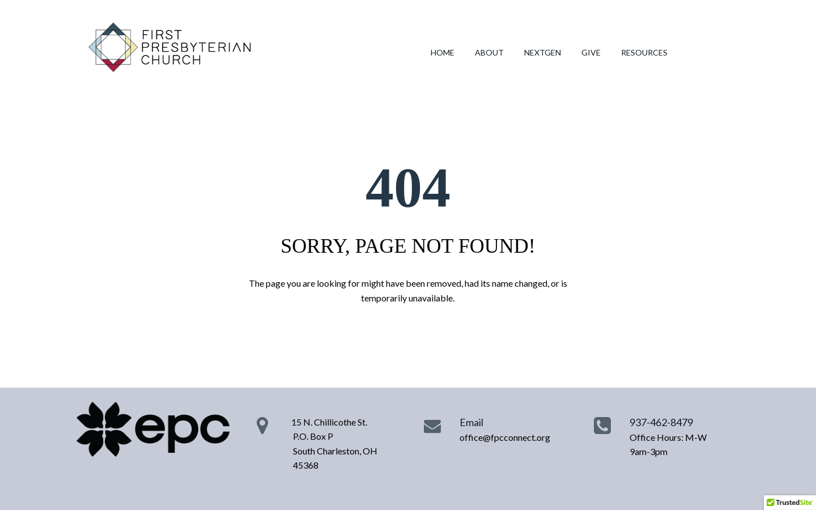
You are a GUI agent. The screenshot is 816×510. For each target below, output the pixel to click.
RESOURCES (644, 52)
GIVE (591, 52)
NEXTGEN (542, 52)
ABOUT (489, 52)
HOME (442, 52)
